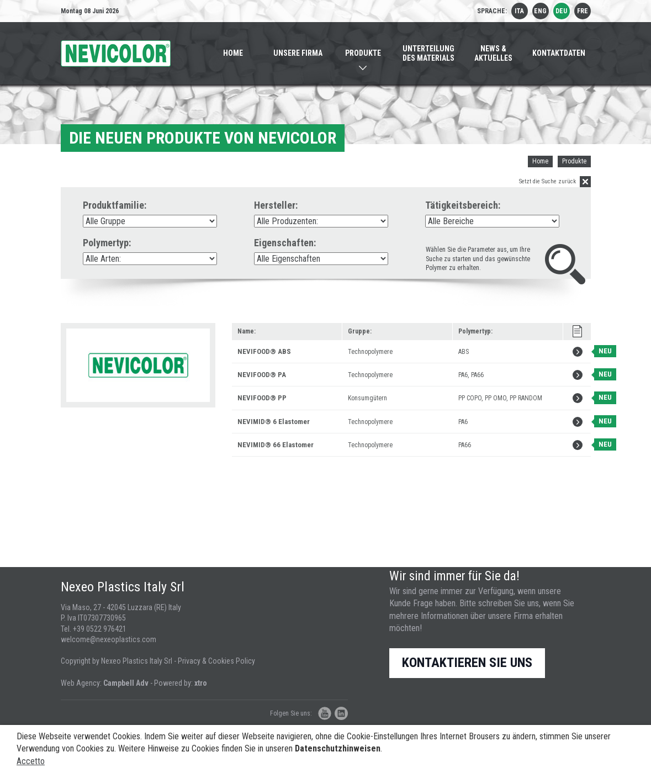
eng (540, 11)
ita (519, 11)
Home (540, 161)
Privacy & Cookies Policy (216, 660)
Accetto (31, 761)
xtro (200, 683)
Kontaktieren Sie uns (467, 662)
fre (582, 11)
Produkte (574, 161)
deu (561, 11)
